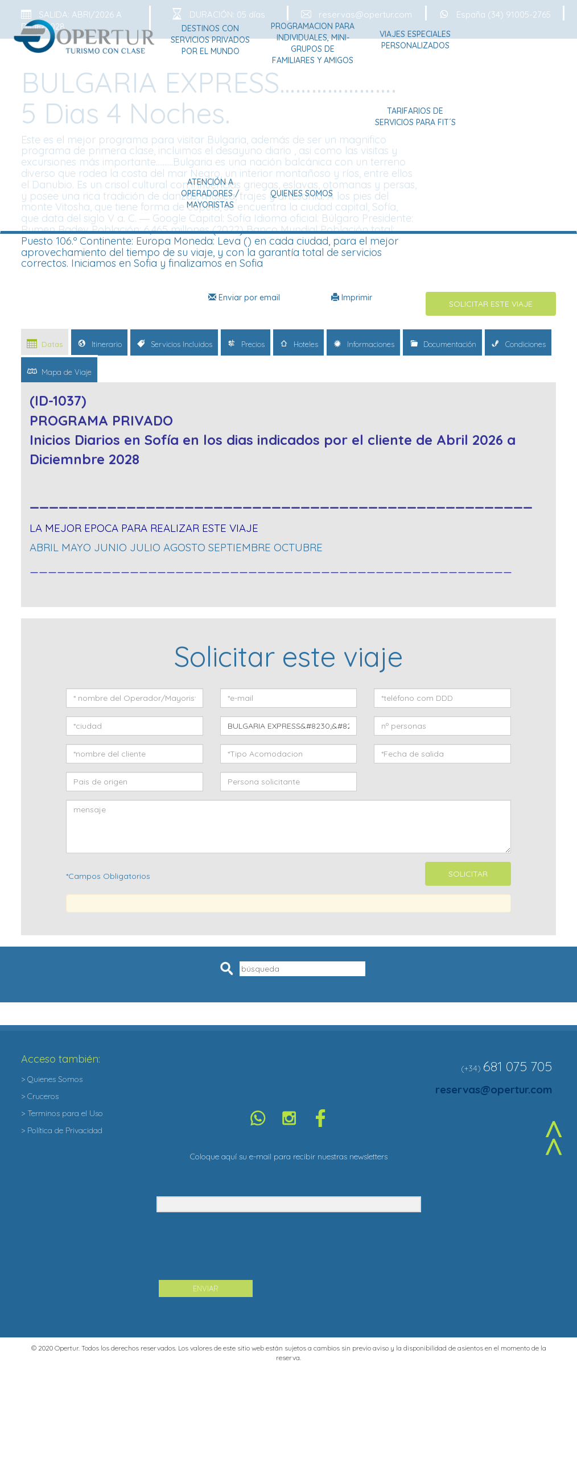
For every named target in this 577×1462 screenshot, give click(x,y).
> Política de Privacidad (61, 1130)
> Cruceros (40, 1096)
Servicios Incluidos (174, 343)
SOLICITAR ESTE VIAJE (491, 304)
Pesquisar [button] (228, 969)
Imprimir (351, 297)
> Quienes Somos (52, 1079)
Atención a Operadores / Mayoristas (210, 193)
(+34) (471, 1068)
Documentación (442, 343)
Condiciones (518, 343)
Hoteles (298, 343)
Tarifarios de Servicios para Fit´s (415, 116)
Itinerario (99, 343)
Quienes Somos (301, 193)
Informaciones (363, 343)
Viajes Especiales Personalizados (415, 40)
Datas (45, 343)
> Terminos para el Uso (62, 1113)
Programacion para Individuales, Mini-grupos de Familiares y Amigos (313, 43)
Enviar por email (244, 297)
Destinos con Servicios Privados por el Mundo (210, 39)
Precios (245, 343)
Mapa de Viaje (59, 371)
